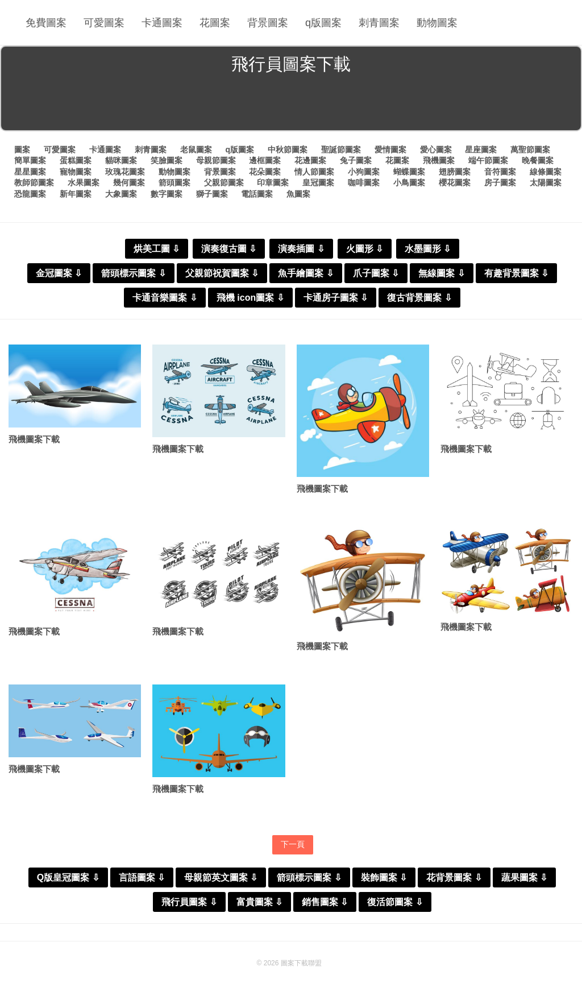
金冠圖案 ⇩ (59, 273)
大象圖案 (121, 193)
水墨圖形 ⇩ (428, 249)
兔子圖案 (356, 160)
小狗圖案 (364, 171)
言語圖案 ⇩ (142, 877)
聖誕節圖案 (341, 149)
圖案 (22, 149)
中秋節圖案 (287, 149)
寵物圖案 (76, 171)
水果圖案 (83, 182)
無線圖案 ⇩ (441, 273)
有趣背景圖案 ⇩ (516, 273)
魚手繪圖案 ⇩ (305, 273)
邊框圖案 (265, 160)
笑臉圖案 (166, 160)
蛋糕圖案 (76, 160)
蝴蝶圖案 (409, 171)
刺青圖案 (379, 22)
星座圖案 (481, 149)
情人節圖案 (314, 171)
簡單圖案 (30, 160)
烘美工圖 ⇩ (157, 249)
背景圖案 (267, 22)
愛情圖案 (390, 149)
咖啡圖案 (364, 182)
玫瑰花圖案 (125, 171)
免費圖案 (46, 22)
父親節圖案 (224, 182)
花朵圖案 (265, 171)
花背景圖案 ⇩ (453, 877)
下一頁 (293, 844)
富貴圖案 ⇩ (259, 902)
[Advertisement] (291, 105)
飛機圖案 (439, 160)
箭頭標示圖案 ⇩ (133, 273)
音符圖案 (500, 171)
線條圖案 (546, 171)
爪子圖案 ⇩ (376, 273)
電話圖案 (257, 193)
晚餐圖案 (538, 160)
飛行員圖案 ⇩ (189, 902)
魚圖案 (298, 193)
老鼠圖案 (196, 149)
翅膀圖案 (455, 171)
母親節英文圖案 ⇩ (220, 877)
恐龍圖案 (30, 193)
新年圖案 (76, 193)
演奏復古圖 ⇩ (228, 249)
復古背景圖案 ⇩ (419, 297)
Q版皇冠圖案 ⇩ (68, 877)
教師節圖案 (34, 182)
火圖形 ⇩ (364, 249)
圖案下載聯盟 (301, 963)
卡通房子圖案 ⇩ (336, 297)
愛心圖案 (436, 149)
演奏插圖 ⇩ (301, 249)
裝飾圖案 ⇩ (384, 877)
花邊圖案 (310, 160)
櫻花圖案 (455, 182)
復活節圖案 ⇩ (394, 902)
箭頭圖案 (174, 182)
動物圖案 (437, 22)
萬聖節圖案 (530, 149)
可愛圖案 (104, 22)
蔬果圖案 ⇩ (524, 877)
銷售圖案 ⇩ (325, 902)
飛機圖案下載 (34, 439)
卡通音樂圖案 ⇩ (164, 297)
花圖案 (214, 22)
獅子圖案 (212, 193)
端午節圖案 (488, 160)
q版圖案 (323, 22)
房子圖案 (500, 182)
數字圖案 (166, 193)
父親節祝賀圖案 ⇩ (222, 273)
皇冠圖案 (318, 182)
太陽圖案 (546, 182)
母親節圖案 (216, 160)
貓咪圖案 (121, 160)
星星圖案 (30, 171)
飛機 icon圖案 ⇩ (250, 297)
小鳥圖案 (409, 182)
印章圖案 (273, 182)
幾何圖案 (129, 182)
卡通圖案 (162, 22)
